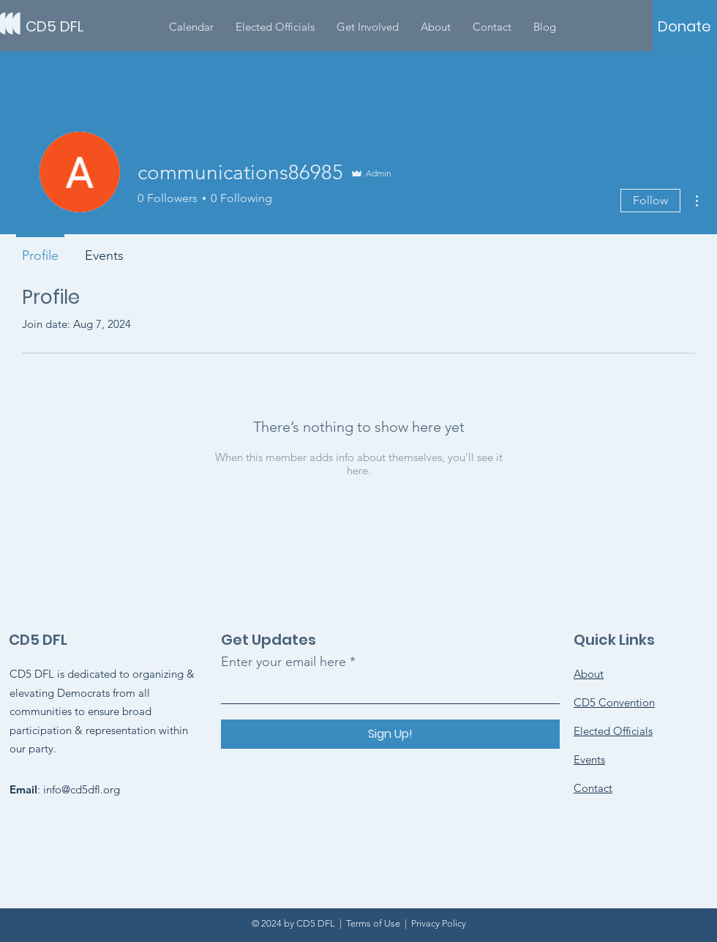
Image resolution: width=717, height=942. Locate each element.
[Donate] (684, 26)
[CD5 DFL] (91, 26)
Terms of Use (373, 923)
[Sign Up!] (390, 734)
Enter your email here (283, 661)
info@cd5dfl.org (81, 789)
